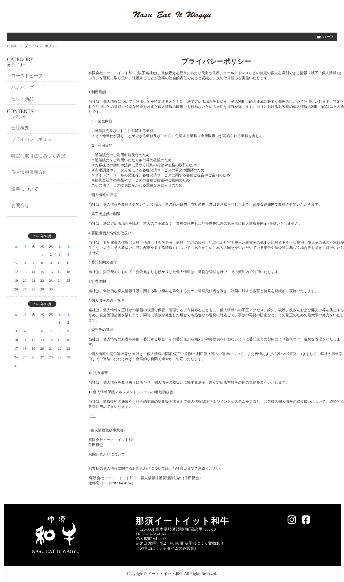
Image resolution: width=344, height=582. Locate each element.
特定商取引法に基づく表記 (38, 155)
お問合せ (20, 205)
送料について (24, 189)
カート (328, 37)
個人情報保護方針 (29, 172)
